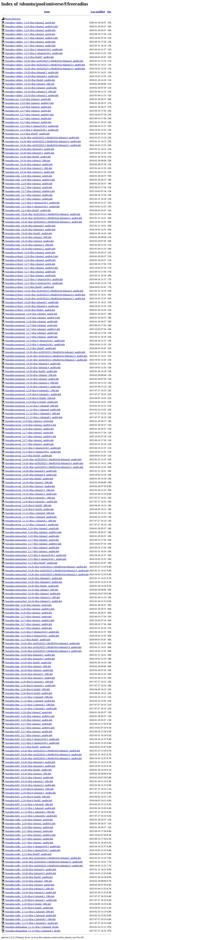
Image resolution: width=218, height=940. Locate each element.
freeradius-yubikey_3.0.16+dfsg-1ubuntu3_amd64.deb (31, 88)
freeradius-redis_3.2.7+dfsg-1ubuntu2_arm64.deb (28, 187)
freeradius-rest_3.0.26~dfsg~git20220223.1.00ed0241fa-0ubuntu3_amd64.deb (42, 137)
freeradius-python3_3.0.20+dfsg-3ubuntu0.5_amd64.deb (32, 302)
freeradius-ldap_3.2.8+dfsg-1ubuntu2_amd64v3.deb (29, 609)
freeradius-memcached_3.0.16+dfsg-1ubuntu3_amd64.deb (32, 593)
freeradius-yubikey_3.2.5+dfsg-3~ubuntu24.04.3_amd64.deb (34, 49)
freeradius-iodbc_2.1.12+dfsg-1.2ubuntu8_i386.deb (29, 911)
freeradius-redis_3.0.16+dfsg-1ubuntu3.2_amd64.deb (30, 248)
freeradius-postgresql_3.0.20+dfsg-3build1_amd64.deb (31, 371)
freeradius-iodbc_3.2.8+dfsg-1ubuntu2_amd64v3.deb (30, 823)
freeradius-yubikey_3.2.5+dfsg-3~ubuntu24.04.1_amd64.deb (34, 53)
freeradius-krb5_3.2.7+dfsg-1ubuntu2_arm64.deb (28, 724)
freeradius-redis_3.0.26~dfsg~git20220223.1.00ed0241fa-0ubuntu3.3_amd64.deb (43, 222)
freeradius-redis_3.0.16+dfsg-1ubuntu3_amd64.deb (29, 241)
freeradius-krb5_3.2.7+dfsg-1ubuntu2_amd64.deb (28, 731)
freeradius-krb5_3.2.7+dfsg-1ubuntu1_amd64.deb (28, 735)
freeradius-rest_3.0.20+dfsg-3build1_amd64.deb (28, 156)
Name (47, 11)
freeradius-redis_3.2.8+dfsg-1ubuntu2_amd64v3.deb (30, 179)
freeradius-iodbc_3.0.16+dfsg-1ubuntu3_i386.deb (28, 881)
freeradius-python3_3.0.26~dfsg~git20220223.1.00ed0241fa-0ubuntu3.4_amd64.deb (45, 294)
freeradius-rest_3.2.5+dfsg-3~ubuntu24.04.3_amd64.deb (31, 126)
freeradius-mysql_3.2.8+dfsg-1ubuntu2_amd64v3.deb (30, 425)
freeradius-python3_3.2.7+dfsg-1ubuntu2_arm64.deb (30, 264)
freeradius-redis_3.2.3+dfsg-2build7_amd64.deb (28, 210)
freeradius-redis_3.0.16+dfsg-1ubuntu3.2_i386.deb (29, 245)
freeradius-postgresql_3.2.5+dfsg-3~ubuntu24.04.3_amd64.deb (35, 340)
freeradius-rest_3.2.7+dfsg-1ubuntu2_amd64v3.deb (29, 114)
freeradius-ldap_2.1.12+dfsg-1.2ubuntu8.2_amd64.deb (31, 708)
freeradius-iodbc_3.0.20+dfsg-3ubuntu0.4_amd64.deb (30, 873)
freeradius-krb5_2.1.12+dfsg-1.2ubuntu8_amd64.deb (30, 808)
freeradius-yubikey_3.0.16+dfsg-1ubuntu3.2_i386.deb (30, 91)
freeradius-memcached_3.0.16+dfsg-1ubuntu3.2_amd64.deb (33, 601)
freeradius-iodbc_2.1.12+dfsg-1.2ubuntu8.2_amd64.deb (31, 923)
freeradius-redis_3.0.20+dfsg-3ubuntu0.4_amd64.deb (30, 229)
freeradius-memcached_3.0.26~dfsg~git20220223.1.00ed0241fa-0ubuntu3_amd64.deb (46, 567)
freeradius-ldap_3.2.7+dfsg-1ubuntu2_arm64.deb (28, 616)
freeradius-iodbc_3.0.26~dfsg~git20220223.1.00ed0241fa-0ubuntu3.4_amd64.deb (44, 862)
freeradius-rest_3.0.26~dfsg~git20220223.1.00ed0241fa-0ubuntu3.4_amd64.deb (43, 141)
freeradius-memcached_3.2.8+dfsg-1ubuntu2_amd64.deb (32, 536)
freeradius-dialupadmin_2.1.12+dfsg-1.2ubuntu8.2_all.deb (32, 931)
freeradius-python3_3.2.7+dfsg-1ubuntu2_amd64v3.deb (31, 268)
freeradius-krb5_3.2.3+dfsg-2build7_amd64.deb (27, 747)
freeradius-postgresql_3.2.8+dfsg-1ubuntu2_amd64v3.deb (32, 317)
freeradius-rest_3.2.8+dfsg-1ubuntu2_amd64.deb (28, 107)
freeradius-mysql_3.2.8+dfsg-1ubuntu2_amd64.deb (29, 429)
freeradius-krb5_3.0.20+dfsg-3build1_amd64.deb (28, 770)
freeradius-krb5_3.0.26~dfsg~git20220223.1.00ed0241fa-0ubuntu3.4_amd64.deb (43, 754)
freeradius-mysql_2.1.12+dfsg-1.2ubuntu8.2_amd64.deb (31, 524)
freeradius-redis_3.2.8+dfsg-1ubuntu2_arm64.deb (28, 176)
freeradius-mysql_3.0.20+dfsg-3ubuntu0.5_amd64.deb (31, 471)
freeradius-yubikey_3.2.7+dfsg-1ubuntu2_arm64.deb (30, 34)
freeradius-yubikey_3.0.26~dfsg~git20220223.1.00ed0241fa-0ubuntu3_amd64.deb (44, 61)
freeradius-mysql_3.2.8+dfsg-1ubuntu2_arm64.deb (29, 421)
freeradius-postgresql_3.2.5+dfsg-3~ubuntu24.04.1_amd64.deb (35, 344)
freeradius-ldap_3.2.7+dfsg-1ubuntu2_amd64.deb (28, 624)
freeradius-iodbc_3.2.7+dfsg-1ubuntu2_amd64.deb (29, 839)
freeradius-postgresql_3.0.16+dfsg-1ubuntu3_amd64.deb (32, 379)
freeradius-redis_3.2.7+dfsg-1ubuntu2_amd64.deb (28, 195)
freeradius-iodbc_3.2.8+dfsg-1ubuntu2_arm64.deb (29, 819)
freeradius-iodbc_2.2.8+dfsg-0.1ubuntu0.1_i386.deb (29, 896)
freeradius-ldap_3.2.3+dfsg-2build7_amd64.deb (27, 639)
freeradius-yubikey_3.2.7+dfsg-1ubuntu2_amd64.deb (30, 42)
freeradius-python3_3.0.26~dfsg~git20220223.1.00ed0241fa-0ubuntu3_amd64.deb (44, 291)
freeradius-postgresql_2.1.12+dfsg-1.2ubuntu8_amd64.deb (32, 409)
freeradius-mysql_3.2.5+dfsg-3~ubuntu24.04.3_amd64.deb (33, 448)
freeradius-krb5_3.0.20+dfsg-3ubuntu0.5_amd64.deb (30, 762)
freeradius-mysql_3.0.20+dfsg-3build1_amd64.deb (29, 478)
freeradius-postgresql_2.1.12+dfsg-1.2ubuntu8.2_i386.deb (32, 413)
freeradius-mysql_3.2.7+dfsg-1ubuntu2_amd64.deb (29, 440)
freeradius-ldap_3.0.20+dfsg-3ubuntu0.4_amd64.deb (30, 658)
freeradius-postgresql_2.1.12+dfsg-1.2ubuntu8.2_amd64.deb (33, 417)
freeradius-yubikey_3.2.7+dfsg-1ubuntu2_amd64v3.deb (31, 38)
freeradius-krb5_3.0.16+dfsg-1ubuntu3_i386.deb (28, 773)
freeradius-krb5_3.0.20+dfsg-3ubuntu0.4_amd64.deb (30, 766)
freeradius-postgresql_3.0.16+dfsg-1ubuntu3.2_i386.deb (31, 383)
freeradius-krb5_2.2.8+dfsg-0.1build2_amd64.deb (28, 800)
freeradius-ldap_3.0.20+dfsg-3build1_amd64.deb (28, 662)
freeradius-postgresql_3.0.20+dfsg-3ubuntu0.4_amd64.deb (32, 367)
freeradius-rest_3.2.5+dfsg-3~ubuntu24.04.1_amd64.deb (31, 130)
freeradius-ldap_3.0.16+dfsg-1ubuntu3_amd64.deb (29, 670)
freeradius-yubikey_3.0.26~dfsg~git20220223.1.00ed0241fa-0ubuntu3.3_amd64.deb (45, 68)
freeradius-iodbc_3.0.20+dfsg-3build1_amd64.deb (29, 877)
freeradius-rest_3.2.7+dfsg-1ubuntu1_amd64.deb (28, 122)
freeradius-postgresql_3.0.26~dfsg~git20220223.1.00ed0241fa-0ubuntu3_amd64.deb (45, 352)
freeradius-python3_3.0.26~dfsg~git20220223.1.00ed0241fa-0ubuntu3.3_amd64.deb (45, 298)
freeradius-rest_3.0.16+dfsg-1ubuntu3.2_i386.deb (28, 168)
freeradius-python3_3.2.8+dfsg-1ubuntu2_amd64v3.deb (31, 256)
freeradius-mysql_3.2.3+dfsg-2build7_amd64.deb (28, 455)
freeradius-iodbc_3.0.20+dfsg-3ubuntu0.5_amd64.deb (30, 869)
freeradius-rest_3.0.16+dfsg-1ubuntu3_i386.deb (27, 160)
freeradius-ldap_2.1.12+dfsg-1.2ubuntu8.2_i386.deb (29, 704)
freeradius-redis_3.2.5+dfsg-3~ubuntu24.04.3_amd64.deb (32, 202)
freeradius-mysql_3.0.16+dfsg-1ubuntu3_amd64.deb (30, 486)
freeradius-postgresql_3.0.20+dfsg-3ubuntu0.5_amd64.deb (32, 363)
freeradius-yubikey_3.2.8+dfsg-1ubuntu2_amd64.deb (30, 30)
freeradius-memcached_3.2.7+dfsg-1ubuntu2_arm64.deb (32, 540)
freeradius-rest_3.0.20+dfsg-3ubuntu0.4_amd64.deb (29, 153)
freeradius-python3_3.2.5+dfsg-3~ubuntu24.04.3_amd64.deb (34, 279)
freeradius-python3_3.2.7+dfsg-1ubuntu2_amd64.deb (30, 271)
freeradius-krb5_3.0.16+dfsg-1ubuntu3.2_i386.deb (29, 781)
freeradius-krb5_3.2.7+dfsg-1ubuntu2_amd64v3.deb (30, 727)
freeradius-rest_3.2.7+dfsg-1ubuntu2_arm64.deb (28, 111)
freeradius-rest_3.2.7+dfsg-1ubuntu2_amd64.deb (28, 118)
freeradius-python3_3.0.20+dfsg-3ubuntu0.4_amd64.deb (32, 306)
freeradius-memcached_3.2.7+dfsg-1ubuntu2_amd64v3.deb (33, 544)
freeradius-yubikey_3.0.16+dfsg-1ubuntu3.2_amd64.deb (31, 95)
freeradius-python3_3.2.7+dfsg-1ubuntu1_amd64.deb (30, 275)
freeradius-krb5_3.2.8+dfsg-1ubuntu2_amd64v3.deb (30, 716)
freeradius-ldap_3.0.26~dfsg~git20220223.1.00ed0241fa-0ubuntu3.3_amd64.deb (43, 651)
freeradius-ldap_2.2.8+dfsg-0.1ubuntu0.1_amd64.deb (30, 685)
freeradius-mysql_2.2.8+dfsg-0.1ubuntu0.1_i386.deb (30, 498)
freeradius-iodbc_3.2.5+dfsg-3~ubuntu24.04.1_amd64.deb (32, 850)
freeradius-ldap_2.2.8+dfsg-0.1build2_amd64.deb (28, 693)
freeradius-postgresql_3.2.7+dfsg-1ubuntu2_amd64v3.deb (32, 329)
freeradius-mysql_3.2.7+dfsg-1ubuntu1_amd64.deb (29, 444)
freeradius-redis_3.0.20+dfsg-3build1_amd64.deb (28, 233)
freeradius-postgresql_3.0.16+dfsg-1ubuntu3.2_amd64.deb (32, 386)
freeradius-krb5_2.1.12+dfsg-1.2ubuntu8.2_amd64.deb (31, 816)
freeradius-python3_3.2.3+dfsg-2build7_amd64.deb (29, 287)
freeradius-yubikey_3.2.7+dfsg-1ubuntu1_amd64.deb (30, 45)
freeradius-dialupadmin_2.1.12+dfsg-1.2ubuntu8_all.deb (32, 927)
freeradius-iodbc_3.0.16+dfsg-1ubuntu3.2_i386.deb (29, 888)
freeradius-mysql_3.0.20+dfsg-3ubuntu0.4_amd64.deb (31, 475)
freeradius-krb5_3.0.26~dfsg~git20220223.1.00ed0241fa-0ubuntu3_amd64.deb (42, 750)
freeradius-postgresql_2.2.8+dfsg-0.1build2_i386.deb (30, 398)
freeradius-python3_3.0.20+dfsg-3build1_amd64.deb (30, 310)
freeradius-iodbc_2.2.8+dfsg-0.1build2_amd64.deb (29, 908)
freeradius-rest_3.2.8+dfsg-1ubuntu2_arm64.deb (28, 99)
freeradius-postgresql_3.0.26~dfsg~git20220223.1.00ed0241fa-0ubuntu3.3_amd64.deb (46, 360)
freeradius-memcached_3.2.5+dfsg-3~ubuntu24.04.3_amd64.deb (35, 555)
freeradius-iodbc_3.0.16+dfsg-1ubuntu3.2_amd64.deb (30, 892)
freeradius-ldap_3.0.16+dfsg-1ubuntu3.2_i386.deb (29, 674)
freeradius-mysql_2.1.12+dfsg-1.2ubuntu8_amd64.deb (31, 517)
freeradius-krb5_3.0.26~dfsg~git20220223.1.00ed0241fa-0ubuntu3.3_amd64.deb (43, 758)
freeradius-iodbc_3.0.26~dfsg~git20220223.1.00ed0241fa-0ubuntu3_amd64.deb (43, 858)
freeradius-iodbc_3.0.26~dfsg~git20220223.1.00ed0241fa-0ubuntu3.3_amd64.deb (44, 865)
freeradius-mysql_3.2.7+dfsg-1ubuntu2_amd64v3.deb (30, 436)
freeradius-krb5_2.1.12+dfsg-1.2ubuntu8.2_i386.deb (30, 812)
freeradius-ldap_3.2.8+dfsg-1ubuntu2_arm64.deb (28, 605)
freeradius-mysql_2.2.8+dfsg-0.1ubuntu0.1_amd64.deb (31, 501)
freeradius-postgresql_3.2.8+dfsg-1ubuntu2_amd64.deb (31, 321)
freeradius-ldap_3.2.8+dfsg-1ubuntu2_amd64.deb (28, 612)
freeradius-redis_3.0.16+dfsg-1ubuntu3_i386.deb (28, 237)
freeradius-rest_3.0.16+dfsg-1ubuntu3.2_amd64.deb (29, 172)
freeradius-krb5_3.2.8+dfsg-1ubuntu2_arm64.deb (28, 712)
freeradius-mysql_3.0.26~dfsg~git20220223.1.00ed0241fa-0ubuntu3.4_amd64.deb (44, 463)
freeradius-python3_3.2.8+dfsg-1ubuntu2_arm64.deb (30, 252)
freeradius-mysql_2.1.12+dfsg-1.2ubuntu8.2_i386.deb (30, 521)
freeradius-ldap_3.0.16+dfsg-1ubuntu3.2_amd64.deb (30, 678)
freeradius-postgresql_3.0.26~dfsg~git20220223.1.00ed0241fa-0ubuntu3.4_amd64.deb (46, 356)
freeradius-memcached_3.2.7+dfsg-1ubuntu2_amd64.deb (32, 547)
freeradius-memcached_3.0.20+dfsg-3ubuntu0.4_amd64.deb (33, 582)
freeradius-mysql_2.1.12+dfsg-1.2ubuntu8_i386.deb (29, 513)
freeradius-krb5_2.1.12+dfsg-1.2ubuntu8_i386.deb (29, 804)
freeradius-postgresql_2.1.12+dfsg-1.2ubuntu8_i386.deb (31, 406)
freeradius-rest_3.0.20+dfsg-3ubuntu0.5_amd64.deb (29, 149)
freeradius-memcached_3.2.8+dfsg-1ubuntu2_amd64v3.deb (33, 532)
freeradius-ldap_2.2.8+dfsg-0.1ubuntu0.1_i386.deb (29, 681)
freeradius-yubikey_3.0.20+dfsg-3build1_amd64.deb (30, 80)
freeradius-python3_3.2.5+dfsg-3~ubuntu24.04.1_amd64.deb (34, 283)
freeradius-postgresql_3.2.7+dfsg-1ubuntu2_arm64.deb (31, 325)
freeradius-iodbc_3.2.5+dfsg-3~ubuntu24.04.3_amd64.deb (32, 846)
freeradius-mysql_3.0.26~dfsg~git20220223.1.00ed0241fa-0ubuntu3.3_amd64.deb (44, 467)
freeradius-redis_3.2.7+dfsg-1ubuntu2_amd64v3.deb (30, 191)
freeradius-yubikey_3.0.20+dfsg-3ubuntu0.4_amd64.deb (31, 76)
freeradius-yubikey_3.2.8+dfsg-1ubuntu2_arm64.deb (30, 22)
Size (109, 11)
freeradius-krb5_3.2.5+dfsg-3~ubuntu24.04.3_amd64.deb (32, 739)
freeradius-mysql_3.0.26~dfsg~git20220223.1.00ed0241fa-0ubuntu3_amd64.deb (43, 459)
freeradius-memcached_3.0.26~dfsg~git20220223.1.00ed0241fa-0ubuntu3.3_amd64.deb (47, 574)
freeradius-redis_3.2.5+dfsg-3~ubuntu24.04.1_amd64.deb (32, 206)
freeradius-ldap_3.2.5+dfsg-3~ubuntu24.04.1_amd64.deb (32, 635)
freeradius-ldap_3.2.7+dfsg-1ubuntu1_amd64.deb (28, 628)
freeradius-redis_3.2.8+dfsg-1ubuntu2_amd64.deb (28, 183)
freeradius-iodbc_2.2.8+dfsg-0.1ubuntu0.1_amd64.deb (31, 900)
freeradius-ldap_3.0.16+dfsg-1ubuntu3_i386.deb (28, 666)
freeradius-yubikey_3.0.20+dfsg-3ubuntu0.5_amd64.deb (31, 72)
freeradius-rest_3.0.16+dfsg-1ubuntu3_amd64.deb (28, 164)
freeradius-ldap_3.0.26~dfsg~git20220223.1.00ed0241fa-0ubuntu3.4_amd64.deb (43, 647)
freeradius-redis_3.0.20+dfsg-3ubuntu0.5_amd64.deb (30, 225)
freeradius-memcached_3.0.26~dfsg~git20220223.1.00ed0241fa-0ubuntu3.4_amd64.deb (47, 570)
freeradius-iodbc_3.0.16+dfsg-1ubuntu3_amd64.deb (29, 885)
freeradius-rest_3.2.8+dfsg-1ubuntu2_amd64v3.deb (29, 103)
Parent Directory (13, 19)
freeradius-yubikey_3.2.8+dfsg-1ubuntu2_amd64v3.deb (31, 26)
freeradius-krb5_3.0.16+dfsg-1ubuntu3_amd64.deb (29, 777)
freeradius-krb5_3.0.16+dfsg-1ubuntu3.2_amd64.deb (30, 785)
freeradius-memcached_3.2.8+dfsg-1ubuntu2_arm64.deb (32, 528)
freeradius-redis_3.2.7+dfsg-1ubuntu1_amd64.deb (28, 199)
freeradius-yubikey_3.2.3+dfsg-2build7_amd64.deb (29, 57)
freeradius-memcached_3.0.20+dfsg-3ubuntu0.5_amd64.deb (33, 578)
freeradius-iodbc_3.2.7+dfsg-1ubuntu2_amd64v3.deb (30, 835)
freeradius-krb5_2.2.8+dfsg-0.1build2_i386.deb (27, 796)
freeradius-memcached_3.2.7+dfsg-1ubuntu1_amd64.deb (32, 551)
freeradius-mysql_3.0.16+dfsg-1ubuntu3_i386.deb (29, 482)
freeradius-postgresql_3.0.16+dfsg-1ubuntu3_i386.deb (31, 375)
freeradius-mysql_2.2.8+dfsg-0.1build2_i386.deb (28, 505)
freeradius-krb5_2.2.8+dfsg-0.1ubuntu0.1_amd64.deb (30, 793)
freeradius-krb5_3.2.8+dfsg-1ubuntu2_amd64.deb (28, 720)
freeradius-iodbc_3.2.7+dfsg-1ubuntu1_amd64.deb (29, 842)
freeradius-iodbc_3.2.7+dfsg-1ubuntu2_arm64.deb (29, 831)
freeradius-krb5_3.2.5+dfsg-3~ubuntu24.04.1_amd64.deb (32, 743)
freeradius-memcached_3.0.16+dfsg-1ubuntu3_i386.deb (31, 589)
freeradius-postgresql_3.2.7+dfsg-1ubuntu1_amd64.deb (31, 337)
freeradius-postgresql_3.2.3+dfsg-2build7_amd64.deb (30, 348)
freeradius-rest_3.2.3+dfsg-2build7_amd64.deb (27, 133)
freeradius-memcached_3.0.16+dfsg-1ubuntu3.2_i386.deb (32, 597)
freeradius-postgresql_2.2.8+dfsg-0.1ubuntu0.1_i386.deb (32, 390)
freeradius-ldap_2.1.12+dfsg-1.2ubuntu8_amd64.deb (30, 701)
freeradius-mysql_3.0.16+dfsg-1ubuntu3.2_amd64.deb (31, 494)
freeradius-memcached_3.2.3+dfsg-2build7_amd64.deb (31, 563)
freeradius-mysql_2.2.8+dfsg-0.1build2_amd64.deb (29, 509)
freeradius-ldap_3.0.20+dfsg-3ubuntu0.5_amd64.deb (30, 655)
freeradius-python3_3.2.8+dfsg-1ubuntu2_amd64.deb (30, 260)
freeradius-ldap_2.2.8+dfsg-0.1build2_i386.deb (27, 689)
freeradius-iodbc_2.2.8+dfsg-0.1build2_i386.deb (28, 904)
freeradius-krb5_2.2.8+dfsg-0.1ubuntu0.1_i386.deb (29, 789)
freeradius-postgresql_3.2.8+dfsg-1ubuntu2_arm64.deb (31, 314)
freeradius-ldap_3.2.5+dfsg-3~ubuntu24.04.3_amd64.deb (32, 632)
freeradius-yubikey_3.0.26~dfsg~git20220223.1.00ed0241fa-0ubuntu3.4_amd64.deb (45, 65)
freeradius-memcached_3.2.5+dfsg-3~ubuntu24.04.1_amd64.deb (35, 559)
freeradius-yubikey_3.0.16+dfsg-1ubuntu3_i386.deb (29, 84)
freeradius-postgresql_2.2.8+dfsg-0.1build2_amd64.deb (31, 402)
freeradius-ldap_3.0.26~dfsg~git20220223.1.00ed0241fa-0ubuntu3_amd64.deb (42, 643)
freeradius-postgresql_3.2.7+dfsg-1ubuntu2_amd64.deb (31, 333)
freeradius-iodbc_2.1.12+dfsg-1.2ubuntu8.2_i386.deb (30, 919)
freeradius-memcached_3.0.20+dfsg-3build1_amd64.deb (32, 586)
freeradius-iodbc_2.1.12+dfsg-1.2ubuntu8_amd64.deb (30, 915)
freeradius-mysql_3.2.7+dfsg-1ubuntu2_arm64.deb (29, 432)
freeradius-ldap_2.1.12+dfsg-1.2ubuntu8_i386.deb (29, 697)
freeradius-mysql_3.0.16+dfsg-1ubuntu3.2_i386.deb (29, 490)
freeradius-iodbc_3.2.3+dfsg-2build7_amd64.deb (28, 854)
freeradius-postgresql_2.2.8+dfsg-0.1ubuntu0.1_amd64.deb (33, 394)
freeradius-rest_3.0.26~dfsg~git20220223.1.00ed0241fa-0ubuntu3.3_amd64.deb (43, 145)
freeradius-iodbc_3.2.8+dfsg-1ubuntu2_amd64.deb (29, 827)
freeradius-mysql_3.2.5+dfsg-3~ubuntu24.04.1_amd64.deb (33, 452)
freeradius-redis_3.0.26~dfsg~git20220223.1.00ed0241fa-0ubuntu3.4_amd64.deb (43, 218)
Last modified (98, 11)
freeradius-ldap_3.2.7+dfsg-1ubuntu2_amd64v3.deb (29, 620)
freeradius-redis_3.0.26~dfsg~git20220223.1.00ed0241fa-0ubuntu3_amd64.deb (42, 214)
